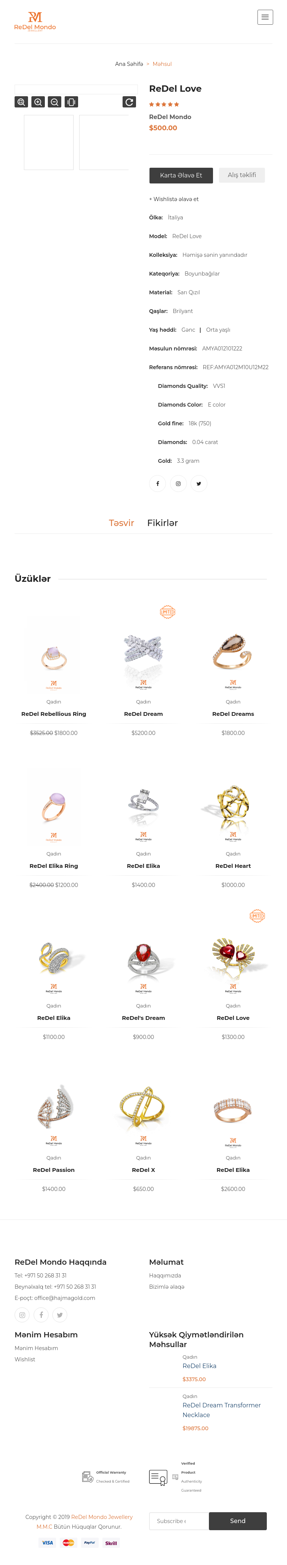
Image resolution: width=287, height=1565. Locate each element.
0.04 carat (205, 442)
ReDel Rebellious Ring (53, 713)
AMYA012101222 (223, 348)
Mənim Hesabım (36, 1348)
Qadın (53, 702)
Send (236, 1521)
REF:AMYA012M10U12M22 (237, 367)
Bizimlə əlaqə (166, 1286)
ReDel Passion (54, 1169)
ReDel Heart (233, 865)
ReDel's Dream (143, 1017)
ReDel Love (187, 236)
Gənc (190, 329)
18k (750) (200, 423)
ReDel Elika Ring (54, 865)
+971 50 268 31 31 (45, 1275)
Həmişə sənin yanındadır (216, 255)
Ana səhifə (129, 64)
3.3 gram (188, 461)
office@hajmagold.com (64, 1298)
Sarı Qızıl (190, 292)
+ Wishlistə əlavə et (174, 199)
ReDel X (143, 1169)
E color (217, 404)
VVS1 (219, 386)
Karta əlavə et (181, 175)
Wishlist (25, 1359)
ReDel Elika (143, 865)
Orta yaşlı (219, 329)
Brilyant (184, 311)
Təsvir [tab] (121, 523)
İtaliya (175, 217)
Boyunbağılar (204, 273)
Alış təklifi (242, 175)
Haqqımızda (165, 1275)
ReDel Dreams (233, 713)
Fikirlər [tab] (163, 523)
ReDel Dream (143, 713)
